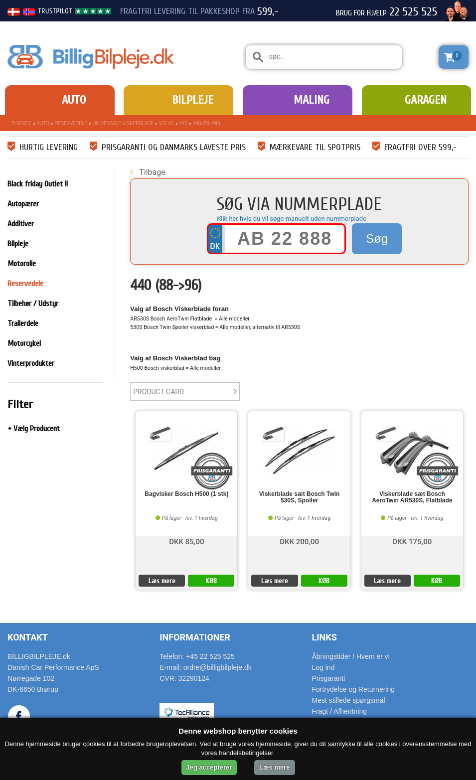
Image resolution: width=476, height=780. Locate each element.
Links (324, 637)
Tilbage (147, 172)
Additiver (20, 223)
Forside (21, 123)
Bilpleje (192, 100)
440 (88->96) (206, 123)
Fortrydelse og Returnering (353, 689)
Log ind (323, 667)
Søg (377, 238)
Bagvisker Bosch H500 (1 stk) (186, 494)
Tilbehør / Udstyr (32, 303)
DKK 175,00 (412, 541)
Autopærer (23, 203)
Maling (311, 100)
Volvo (166, 123)
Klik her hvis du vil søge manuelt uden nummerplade (291, 218)
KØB (211, 581)
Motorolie (21, 263)
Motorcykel (24, 343)
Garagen (426, 100)
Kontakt (27, 637)
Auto (74, 100)
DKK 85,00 (186, 541)
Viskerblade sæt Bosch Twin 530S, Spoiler (299, 497)
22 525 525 (413, 12)
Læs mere (162, 581)
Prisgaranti (328, 678)
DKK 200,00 (299, 541)
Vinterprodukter (30, 363)
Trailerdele (22, 323)
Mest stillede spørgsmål (348, 700)
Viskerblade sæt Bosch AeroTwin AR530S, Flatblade (412, 497)
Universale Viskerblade (123, 123)
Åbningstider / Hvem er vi (351, 656)
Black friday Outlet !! (37, 183)
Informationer (194, 637)
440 (183, 123)
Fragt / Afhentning (339, 711)
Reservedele (71, 123)
